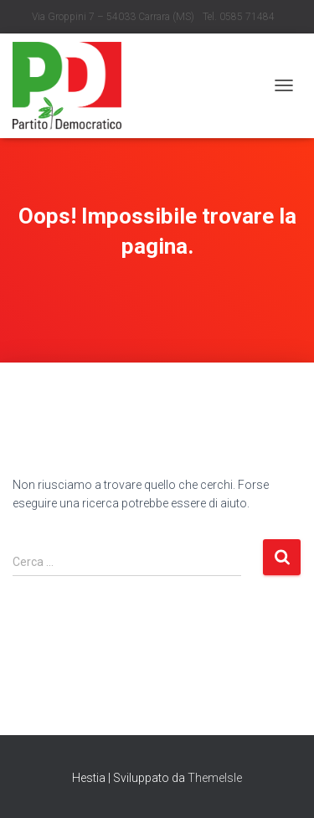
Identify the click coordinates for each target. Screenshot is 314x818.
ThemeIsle (215, 778)
